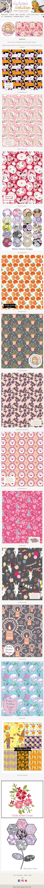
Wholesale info (8, 16)
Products (11, 14)
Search (29, 875)
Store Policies (20, 875)
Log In (22, 877)
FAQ (14, 875)
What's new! (4, 14)
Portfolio (25, 875)
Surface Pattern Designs (32, 14)
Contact (27, 16)
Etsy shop (22, 14)
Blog (17, 14)
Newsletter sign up (19, 16)
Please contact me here (8, 45)
